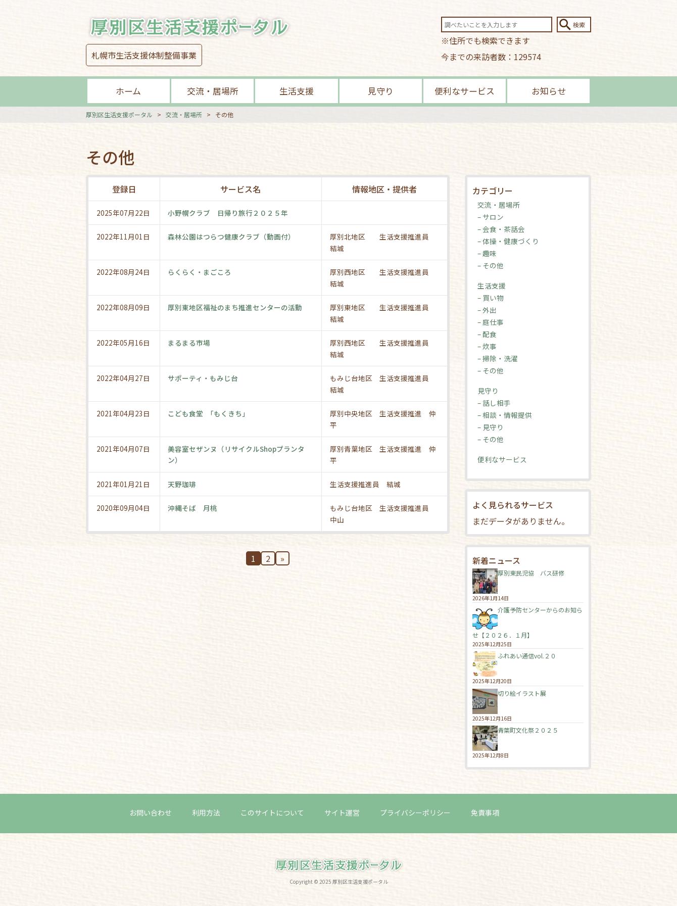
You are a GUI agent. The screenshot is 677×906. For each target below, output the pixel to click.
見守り (381, 90)
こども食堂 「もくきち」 (209, 413)
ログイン (533, 812)
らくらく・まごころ (200, 272)
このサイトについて (272, 812)
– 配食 (487, 334)
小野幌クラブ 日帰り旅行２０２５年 (228, 213)
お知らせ (548, 90)
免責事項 (485, 812)
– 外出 (487, 310)
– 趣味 (487, 253)
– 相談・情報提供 (504, 415)
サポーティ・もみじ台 (203, 378)
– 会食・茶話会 (501, 229)
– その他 (490, 265)
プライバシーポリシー (415, 812)
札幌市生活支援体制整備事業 (144, 55)
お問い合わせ (150, 812)
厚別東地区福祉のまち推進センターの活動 (235, 307)
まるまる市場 (189, 343)
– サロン (490, 217)
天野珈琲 (182, 484)
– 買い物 (490, 298)
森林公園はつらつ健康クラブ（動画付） (232, 236)
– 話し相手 (494, 403)
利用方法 (206, 812)
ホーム (128, 90)
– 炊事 (487, 346)
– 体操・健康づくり (508, 241)
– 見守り (490, 427)
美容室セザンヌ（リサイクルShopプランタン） (236, 454)
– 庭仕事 (490, 322)
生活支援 (296, 90)
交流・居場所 (212, 90)
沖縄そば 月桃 (193, 508)
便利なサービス (464, 90)
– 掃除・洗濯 (497, 358)
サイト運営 (342, 812)
